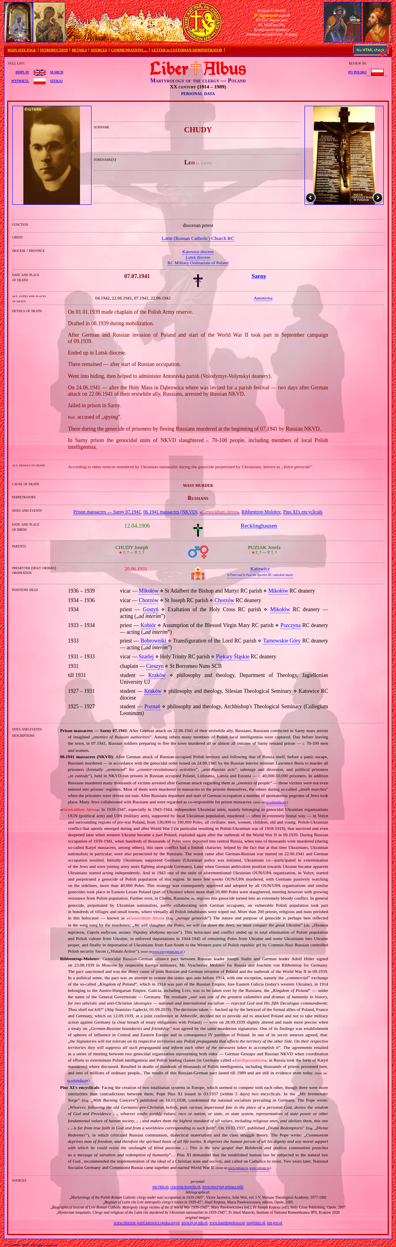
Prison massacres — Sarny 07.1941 (107, 512)
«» (219, 512)
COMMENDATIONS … (129, 50)
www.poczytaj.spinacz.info (223, 1186)
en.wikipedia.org (276, 802)
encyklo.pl (160, 1186)
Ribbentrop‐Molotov (261, 512)
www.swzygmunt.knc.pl (168, 951)
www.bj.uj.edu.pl (194, 1222)
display (22, 71)
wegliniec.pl (255, 1222)
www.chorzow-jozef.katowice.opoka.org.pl (146, 1222)
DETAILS (79, 50)
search (56, 71)
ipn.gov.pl (274, 1222)
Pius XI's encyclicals (302, 512)
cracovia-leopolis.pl (185, 1186)
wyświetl (20, 80)
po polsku (357, 71)
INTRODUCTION (54, 50)
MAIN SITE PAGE (22, 50)
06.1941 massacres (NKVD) (170, 512)
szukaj (56, 80)
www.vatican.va (238, 1168)
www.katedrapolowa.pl (227, 1222)
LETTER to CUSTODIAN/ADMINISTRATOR (187, 50)
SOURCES (99, 50)
